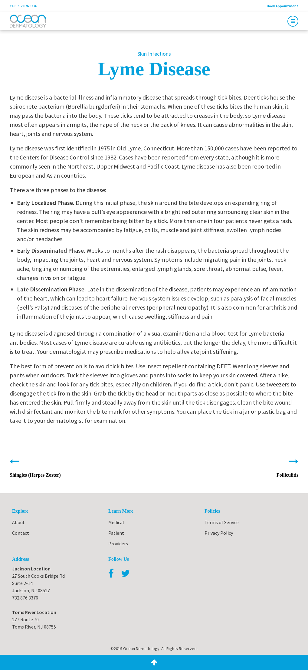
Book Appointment (282, 6)
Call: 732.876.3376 (23, 6)
